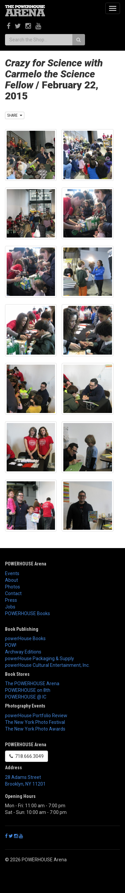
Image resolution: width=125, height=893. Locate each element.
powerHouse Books (25, 638)
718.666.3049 (26, 756)
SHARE (14, 115)
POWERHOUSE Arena (25, 563)
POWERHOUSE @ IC (25, 697)
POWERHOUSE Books (27, 613)
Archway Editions (23, 651)
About (11, 580)
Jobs (10, 606)
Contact (13, 593)
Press (11, 600)
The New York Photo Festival (35, 722)
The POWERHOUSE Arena (32, 683)
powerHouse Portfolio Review (36, 715)
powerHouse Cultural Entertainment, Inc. (47, 665)
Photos (12, 586)
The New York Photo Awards (35, 729)
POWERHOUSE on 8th (27, 690)
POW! (10, 645)
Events (12, 573)
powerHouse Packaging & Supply (39, 658)
